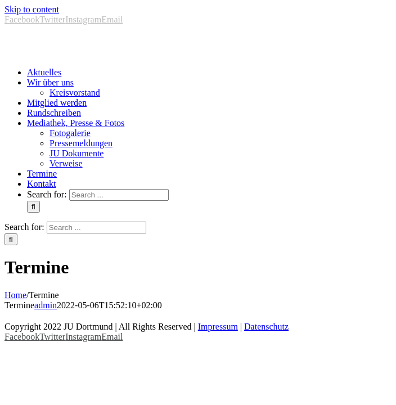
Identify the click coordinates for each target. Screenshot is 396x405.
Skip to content (31, 9)
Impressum (218, 326)
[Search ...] (119, 195)
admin (45, 305)
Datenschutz (266, 326)
